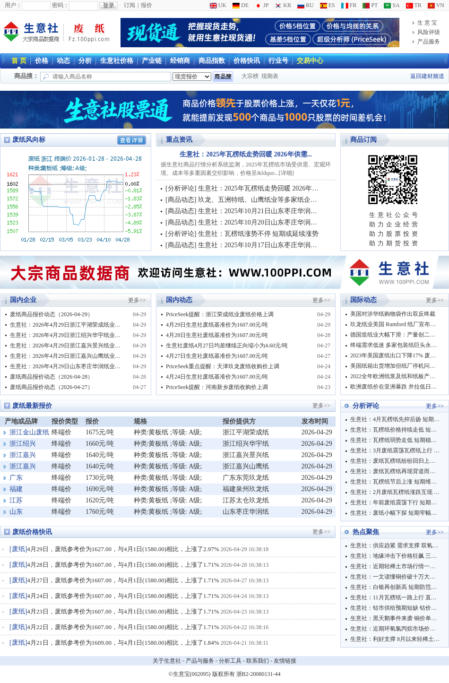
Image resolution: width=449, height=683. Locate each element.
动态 (63, 60)
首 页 (18, 60)
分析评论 (181, 188)
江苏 (16, 500)
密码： (60, 5)
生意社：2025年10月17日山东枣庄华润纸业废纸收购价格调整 (287, 245)
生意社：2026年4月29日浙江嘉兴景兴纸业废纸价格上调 (66, 345)
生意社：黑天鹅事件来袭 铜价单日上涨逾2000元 (395, 618)
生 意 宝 (427, 22)
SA (391, 5)
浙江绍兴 (22, 443)
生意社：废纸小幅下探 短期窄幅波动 (395, 513)
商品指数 (212, 60)
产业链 (152, 60)
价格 (41, 60)
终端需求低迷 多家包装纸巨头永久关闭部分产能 (395, 345)
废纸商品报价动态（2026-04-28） (51, 376)
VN (436, 5)
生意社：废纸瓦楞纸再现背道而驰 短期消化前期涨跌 (395, 471)
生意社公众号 (394, 214)
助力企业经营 (394, 224)
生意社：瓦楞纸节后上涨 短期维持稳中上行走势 (395, 481)
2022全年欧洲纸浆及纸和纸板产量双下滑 (395, 376)
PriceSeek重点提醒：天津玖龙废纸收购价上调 (222, 366)
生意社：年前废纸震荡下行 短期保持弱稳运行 (395, 502)
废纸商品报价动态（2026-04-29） (51, 314)
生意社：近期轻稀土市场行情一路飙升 (395, 566)
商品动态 (181, 199)
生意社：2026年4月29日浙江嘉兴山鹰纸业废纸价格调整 (66, 356)
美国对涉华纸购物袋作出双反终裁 (392, 314)
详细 (286, 173)
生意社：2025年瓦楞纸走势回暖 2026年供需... (246, 154)
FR (349, 5)
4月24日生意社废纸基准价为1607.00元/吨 (217, 376)
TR (414, 5)
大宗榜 (250, 76)
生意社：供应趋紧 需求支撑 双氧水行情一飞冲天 (395, 545)
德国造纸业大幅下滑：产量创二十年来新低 (395, 334)
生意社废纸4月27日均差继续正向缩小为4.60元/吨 (227, 345)
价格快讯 (246, 60)
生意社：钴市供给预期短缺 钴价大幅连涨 (395, 608)
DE (241, 5)
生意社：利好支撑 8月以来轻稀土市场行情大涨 (395, 639)
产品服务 (428, 41)
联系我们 (257, 660)
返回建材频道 (427, 76)
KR (283, 5)
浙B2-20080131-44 (258, 674)
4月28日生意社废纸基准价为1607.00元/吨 (217, 335)
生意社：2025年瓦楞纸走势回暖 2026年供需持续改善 (275, 188)
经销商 (180, 60)
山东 (16, 511)
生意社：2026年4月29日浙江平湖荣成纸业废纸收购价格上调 (66, 324)
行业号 (278, 60)
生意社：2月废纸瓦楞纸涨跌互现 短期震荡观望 (395, 492)
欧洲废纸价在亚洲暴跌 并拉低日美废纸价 (395, 386)
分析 (85, 60)
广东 (16, 477)
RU (305, 5)
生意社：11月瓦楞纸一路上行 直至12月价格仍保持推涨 (395, 597)
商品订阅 (363, 139)
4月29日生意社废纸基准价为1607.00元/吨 (217, 324)
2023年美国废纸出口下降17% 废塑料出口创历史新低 (395, 355)
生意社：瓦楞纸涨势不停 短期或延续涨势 (258, 233)
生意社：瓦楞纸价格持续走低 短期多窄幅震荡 (395, 429)
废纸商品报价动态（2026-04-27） (51, 387)
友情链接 (285, 660)
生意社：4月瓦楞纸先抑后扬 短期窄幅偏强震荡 (395, 419)
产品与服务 (200, 660)
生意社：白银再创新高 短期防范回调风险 (395, 587)
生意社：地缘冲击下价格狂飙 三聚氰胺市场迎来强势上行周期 (395, 556)
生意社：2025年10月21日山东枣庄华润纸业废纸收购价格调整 (287, 211)
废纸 (18, 549)
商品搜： (26, 75)
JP (261, 5)
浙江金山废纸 (29, 432)
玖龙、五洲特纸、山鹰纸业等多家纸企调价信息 (267, 199)
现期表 (269, 76)
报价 (146, 5)
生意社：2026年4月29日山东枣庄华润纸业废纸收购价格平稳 (66, 366)
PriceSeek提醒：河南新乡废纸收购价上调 (217, 387)
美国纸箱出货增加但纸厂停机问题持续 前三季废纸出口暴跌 (395, 366)
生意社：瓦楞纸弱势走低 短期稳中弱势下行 (395, 440)
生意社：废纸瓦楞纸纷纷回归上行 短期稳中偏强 (395, 461)
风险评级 (428, 32)
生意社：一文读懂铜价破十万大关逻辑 (395, 576)
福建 (16, 489)
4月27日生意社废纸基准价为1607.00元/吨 (217, 356)
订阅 (129, 5)
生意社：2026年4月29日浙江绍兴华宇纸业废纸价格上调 (66, 335)
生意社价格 (116, 60)
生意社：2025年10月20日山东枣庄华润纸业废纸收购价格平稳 (287, 222)
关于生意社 (167, 660)
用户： (13, 5)
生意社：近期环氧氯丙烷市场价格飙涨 (395, 628)
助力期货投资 (394, 243)
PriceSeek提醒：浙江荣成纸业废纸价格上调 (220, 314)
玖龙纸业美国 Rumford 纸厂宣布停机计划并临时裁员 (395, 324)
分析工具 (230, 660)
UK (218, 5)
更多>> (137, 300)
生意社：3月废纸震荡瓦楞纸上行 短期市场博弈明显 (395, 450)
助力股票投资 (394, 233)
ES (327, 5)
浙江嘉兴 (22, 454)
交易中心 (310, 60)
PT (370, 5)
